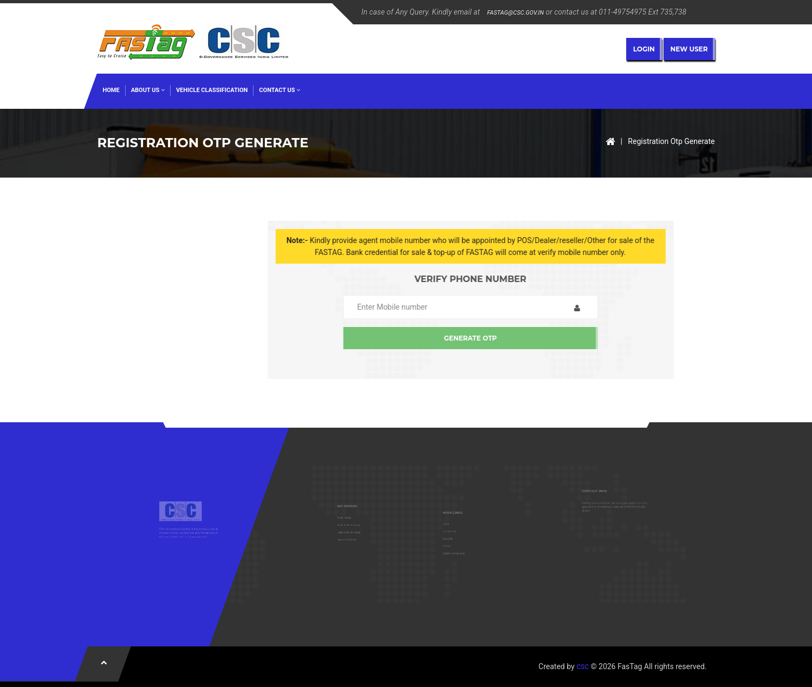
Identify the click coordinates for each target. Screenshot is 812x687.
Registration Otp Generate (671, 141)
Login (644, 49)
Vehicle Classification (212, 90)
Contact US (279, 90)
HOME (111, 90)
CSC (582, 667)
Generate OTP (530, 338)
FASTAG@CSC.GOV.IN (515, 12)
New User (689, 49)
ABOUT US (148, 90)
